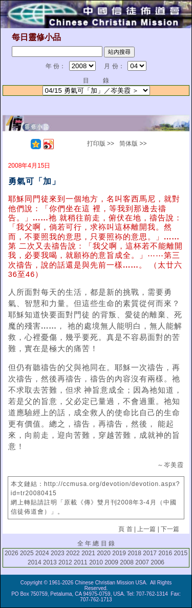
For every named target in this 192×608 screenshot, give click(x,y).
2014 (34, 562)
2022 (73, 553)
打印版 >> (100, 143)
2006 (157, 562)
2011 (81, 562)
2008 (127, 562)
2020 (104, 553)
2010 (96, 562)
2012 (65, 562)
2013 (50, 562)
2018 (134, 553)
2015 (180, 553)
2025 (27, 553)
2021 (88, 553)
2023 (58, 553)
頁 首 (125, 529)
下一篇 (170, 529)
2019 (119, 553)
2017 (150, 553)
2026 (11, 553)
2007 (142, 562)
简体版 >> (132, 143)
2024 (42, 553)
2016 (165, 553)
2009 (111, 562)
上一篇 (146, 529)
